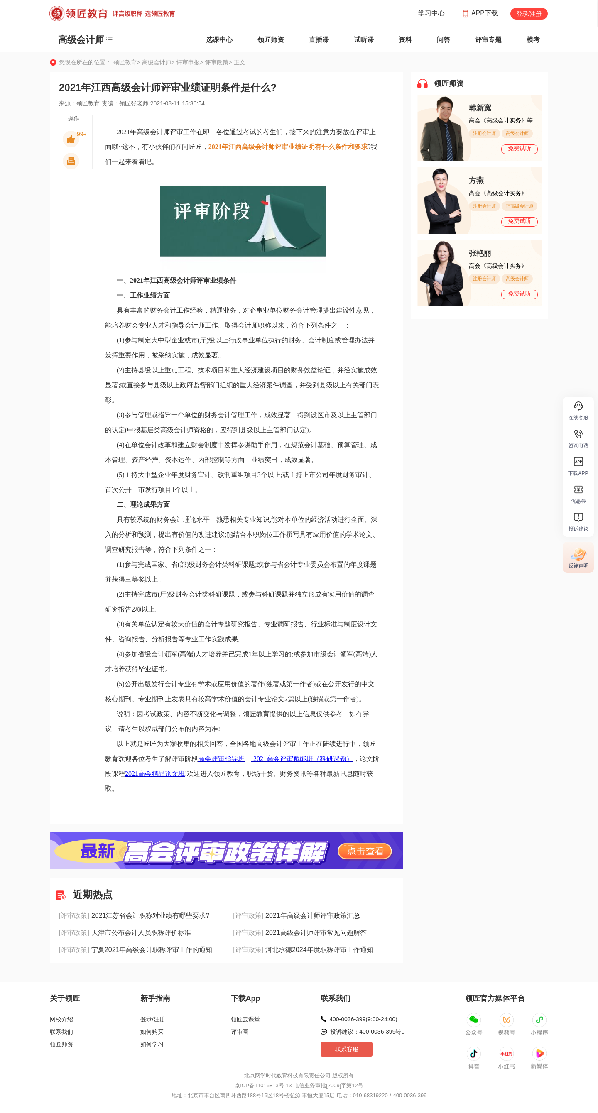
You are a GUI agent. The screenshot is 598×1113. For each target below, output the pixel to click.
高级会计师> (159, 62)
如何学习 (152, 1044)
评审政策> (218, 62)
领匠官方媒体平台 (495, 998)
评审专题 (488, 39)
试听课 (364, 39)
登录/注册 (529, 13)
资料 (405, 39)
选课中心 (219, 39)
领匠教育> (126, 62)
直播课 (319, 39)
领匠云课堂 (245, 1019)
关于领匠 (65, 998)
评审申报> (190, 62)
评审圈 (239, 1031)
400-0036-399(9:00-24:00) (363, 1019)
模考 (533, 39)
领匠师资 (270, 39)
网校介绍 (61, 1019)
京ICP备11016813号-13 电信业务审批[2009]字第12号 (299, 1085)
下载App (245, 998)
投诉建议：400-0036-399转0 (367, 1031)
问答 (443, 39)
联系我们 (61, 1031)
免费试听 (519, 148)
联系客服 (346, 1049)
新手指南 (155, 998)
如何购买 (152, 1031)
